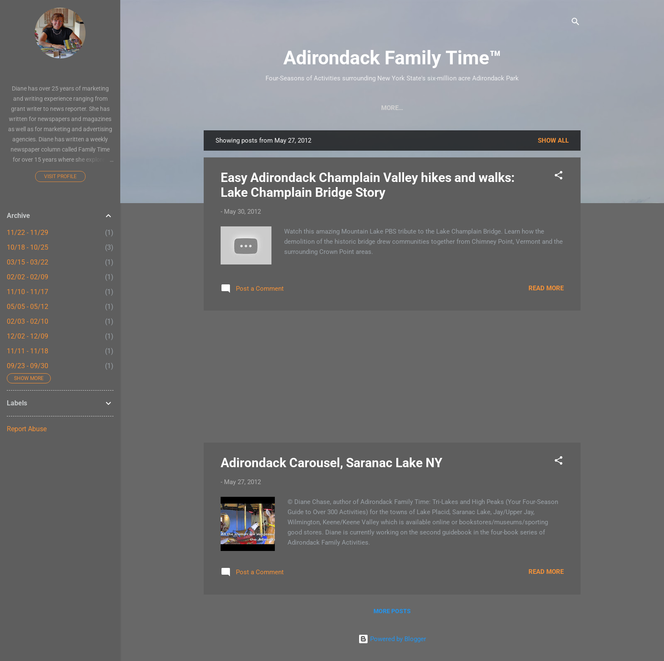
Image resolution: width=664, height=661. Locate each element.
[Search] (575, 23)
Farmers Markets (453, 108)
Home (237, 108)
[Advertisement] (392, 376)
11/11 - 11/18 (27, 351)
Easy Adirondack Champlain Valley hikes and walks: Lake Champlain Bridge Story (368, 185)
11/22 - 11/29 (27, 233)
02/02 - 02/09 (27, 277)
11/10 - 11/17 (27, 292)
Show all (553, 140)
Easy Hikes (317, 108)
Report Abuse (27, 429)
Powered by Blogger (392, 639)
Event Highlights (527, 108)
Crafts (273, 108)
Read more (546, 288)
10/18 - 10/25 (27, 247)
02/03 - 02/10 (27, 321)
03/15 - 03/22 (27, 262)
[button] (558, 176)
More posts (392, 611)
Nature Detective (379, 108)
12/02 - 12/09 (27, 336)
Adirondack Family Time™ (392, 58)
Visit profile (60, 176)
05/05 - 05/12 (27, 307)
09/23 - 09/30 (27, 366)
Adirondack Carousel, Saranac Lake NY (332, 462)
